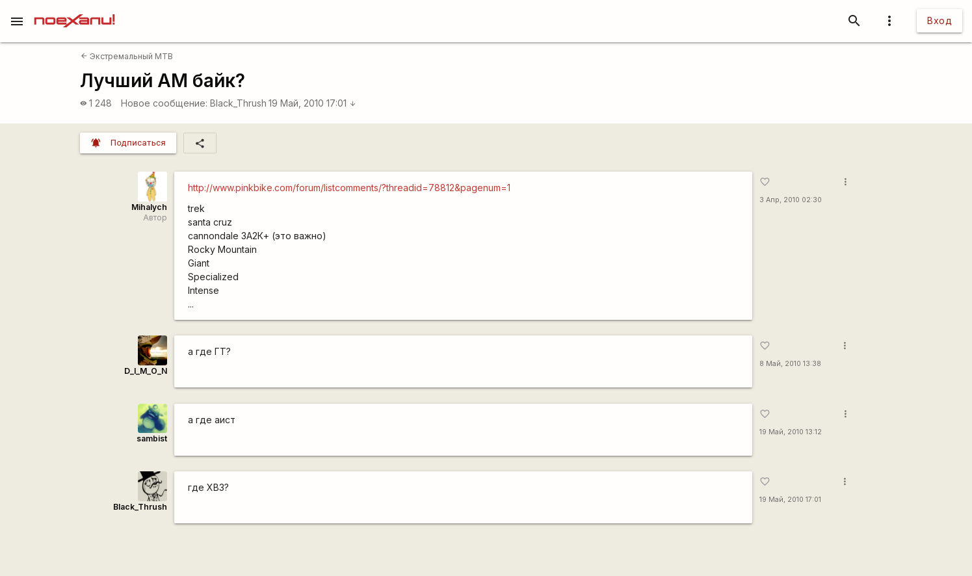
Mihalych (149, 207)
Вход (939, 20)
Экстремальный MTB (127, 56)
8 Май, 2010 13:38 (790, 364)
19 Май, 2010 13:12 (790, 432)
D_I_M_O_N (145, 371)
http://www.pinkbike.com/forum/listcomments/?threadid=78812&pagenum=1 (349, 187)
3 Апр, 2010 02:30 (790, 200)
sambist (152, 438)
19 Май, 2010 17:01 (312, 103)
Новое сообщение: (164, 103)
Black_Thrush (238, 103)
